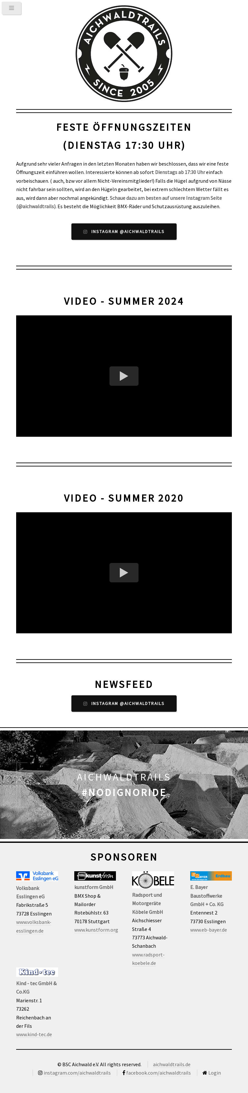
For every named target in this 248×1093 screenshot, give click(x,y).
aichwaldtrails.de (172, 1064)
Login (214, 1072)
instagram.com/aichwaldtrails (77, 1072)
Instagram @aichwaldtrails (128, 231)
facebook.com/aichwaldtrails (158, 1072)
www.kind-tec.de (34, 1034)
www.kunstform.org (96, 929)
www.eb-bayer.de (208, 929)
